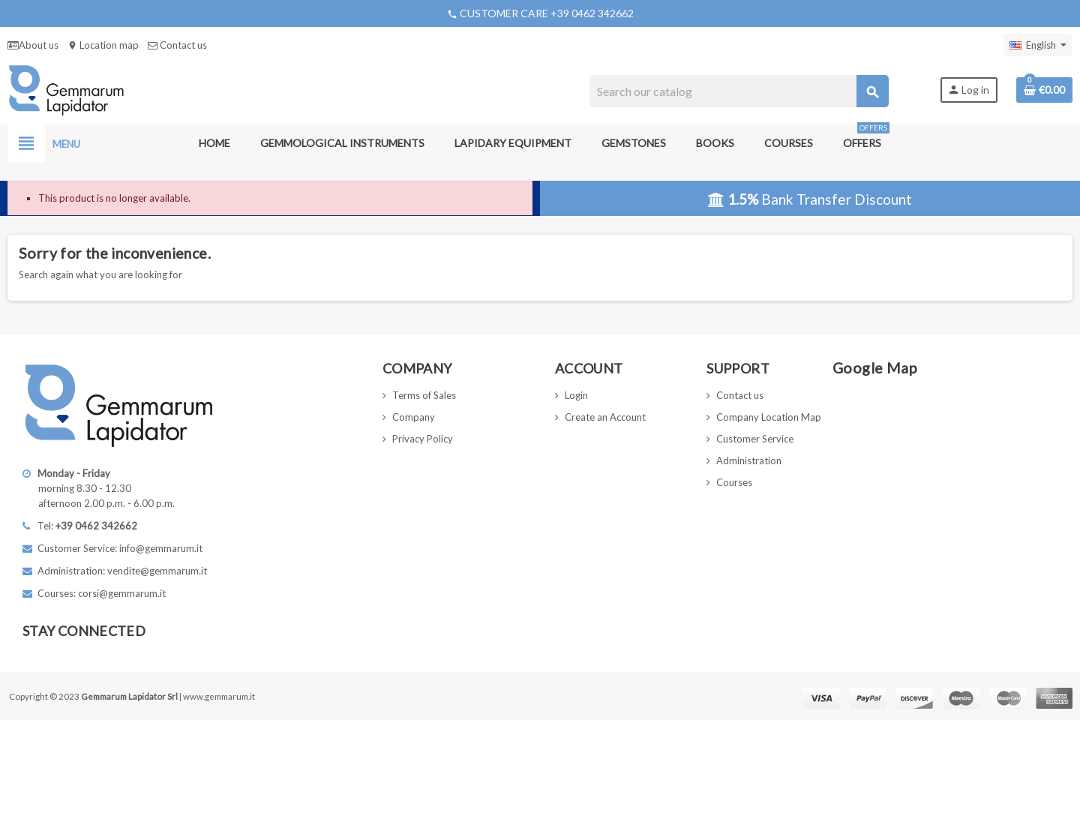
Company (413, 417)
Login (576, 395)
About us (33, 45)
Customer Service (755, 439)
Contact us (177, 45)
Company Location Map (768, 417)
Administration (749, 460)
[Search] (739, 91)
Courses (734, 482)
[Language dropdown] (1038, 45)
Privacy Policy (422, 439)
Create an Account (605, 417)
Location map (103, 45)
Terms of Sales (424, 395)
